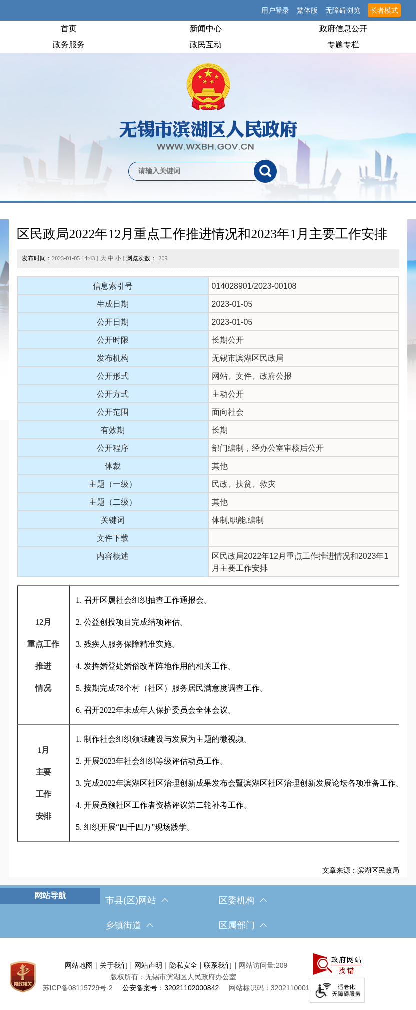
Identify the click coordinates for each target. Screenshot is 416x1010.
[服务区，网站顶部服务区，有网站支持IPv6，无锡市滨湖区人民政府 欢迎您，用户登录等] (208, 10)
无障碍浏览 (342, 10)
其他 (220, 466)
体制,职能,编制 (238, 520)
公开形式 (113, 376)
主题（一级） (113, 484)
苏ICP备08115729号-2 (78, 988)
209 (163, 258)
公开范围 (113, 412)
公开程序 (113, 448)
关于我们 (114, 965)
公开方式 (113, 394)
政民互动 (206, 44)
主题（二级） (113, 502)
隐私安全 (183, 965)
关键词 (113, 520)
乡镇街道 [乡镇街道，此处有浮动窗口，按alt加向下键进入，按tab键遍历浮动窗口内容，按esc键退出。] (129, 925)
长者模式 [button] (384, 10)
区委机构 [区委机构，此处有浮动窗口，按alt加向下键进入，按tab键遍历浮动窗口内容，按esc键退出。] (243, 900)
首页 (69, 28)
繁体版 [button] (307, 10)
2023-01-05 (232, 304)
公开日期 (113, 322)
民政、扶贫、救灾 (244, 484)
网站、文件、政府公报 (252, 376)
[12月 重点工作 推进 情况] (43, 655)
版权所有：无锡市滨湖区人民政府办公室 (173, 977)
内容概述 (113, 556)
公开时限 (113, 340)
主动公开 (228, 394)
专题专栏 (343, 44)
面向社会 (228, 412)
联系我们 (218, 965)
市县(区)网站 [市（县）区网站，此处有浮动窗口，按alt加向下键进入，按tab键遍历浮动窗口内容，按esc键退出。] (136, 900)
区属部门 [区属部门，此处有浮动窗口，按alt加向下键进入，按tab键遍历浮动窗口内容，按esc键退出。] (243, 925)
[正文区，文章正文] (208, 548)
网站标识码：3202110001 (269, 988)
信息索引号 (113, 286)
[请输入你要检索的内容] (191, 171)
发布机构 (113, 358)
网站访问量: (257, 965)
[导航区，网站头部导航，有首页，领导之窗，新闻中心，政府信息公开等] (208, 37)
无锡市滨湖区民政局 (248, 358)
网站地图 (79, 965)
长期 (220, 430)
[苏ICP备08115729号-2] (78, 988)
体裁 (113, 466)
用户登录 (275, 10)
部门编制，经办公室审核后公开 (268, 448)
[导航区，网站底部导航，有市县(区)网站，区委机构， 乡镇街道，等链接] (208, 913)
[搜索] (265, 171)
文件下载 (113, 538)
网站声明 (148, 965)
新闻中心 (206, 28)
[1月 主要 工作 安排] (43, 783)
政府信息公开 (343, 28)
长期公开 (228, 340)
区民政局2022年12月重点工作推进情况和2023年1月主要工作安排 (202, 234)
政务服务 (69, 44)
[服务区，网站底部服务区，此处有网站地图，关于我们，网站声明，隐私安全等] (208, 976)
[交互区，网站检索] (208, 155)
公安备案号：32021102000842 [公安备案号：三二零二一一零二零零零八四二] (170, 988)
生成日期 (113, 304)
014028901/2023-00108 (254, 286)
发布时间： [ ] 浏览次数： (94, 258)
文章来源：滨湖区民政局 (360, 870)
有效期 (113, 430)
